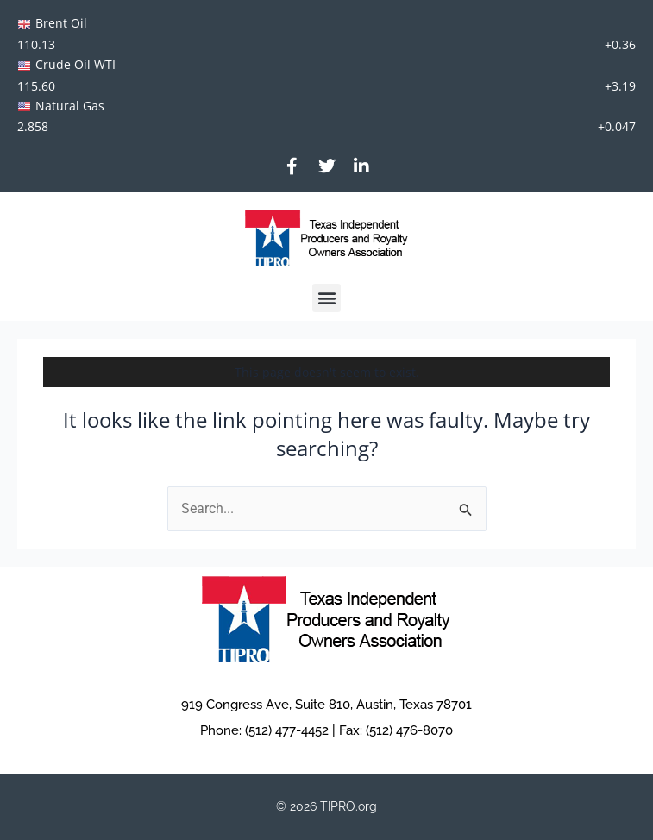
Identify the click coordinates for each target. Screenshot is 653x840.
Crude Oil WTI (75, 64)
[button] (326, 298)
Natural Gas (69, 105)
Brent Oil (61, 23)
